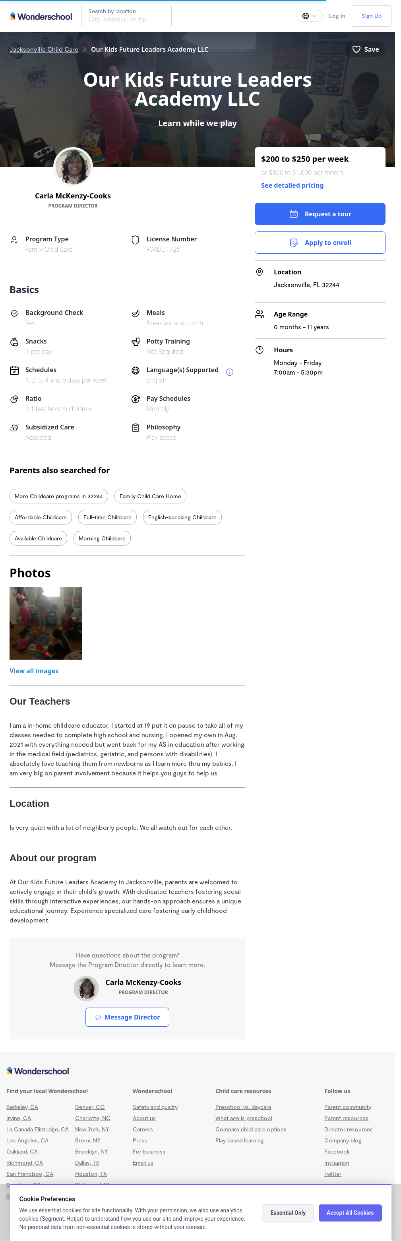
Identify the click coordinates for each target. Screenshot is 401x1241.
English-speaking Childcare (182, 517)
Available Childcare (38, 538)
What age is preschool (243, 1118)
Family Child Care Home (150, 496)
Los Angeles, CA (27, 1140)
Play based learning (239, 1140)
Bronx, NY (88, 1140)
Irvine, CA (18, 1118)
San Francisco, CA (29, 1173)
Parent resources (346, 1118)
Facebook (337, 1151)
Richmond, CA (24, 1162)
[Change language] (309, 16)
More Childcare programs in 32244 (59, 496)
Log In (337, 15)
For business (149, 1151)
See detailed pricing (292, 185)
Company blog (343, 1140)
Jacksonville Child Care (44, 49)
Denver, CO (90, 1106)
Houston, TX (91, 1173)
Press (140, 1140)
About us (144, 1118)
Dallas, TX (87, 1162)
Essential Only (288, 1213)
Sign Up (372, 15)
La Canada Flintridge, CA (37, 1129)
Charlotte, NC (92, 1118)
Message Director (127, 1017)
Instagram (336, 1162)
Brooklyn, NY (91, 1151)
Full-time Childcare (107, 517)
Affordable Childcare (41, 517)
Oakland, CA (22, 1151)
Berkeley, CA (22, 1106)
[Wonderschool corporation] (197, 1071)
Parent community (347, 1106)
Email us (143, 1162)
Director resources (348, 1129)
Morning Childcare (102, 538)
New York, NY (92, 1129)
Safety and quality (155, 1106)
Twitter (332, 1173)
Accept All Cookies (350, 1213)
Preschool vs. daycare (243, 1106)
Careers (143, 1129)
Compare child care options (251, 1129)
